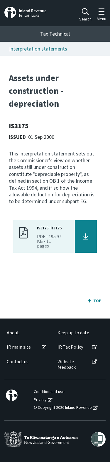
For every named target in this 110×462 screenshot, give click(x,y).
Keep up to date (73, 333)
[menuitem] (26, 333)
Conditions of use (49, 392)
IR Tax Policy (70, 347)
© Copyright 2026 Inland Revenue (63, 407)
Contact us (17, 362)
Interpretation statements (38, 49)
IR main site (19, 347)
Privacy (40, 399)
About (13, 333)
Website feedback (66, 364)
